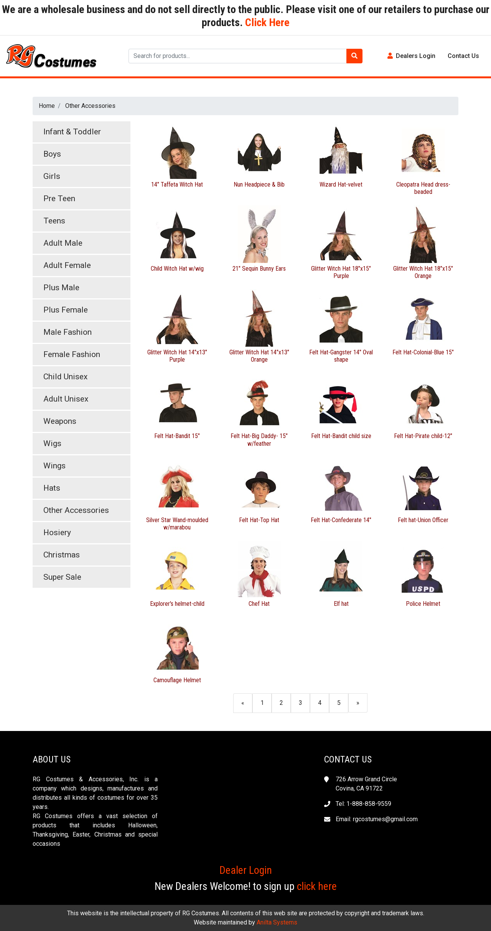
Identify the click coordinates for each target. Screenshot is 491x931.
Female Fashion (71, 354)
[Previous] (242, 702)
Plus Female (65, 309)
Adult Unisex (65, 398)
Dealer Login (245, 870)
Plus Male (61, 287)
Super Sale (62, 577)
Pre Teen (59, 198)
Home (47, 105)
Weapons (59, 421)
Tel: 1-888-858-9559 (363, 803)
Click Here (266, 22)
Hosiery (57, 532)
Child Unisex (65, 376)
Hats (51, 488)
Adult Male (62, 243)
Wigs (52, 443)
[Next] (357, 702)
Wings (54, 465)
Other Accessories (90, 105)
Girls (51, 176)
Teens (54, 220)
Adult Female (67, 265)
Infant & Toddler (72, 131)
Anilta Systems (277, 922)
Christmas (61, 554)
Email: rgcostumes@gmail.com (377, 819)
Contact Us (463, 56)
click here (317, 886)
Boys (52, 154)
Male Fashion (67, 332)
